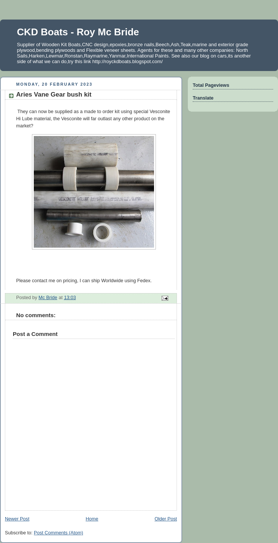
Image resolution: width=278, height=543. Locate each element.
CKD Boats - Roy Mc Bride (78, 32)
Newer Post (17, 519)
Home (92, 519)
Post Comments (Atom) (58, 532)
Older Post (165, 519)
